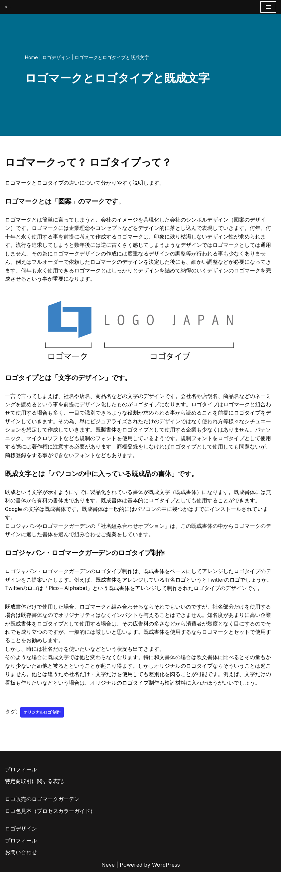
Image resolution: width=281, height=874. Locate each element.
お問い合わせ (21, 854)
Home (31, 57)
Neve (108, 866)
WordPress (166, 866)
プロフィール (21, 771)
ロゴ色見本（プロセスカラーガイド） (50, 813)
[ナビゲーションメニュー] (268, 7)
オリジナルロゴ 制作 (42, 714)
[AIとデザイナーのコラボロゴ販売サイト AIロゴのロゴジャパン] (8, 7)
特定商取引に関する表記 (34, 783)
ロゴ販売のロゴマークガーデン (42, 801)
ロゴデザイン (56, 57)
